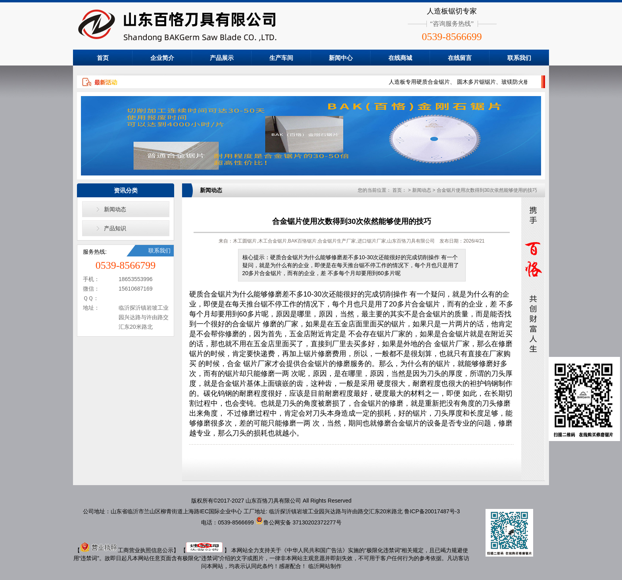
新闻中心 (341, 57)
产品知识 (115, 228)
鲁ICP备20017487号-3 (432, 511)
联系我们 (519, 57)
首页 (103, 57)
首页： (399, 190)
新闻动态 (115, 209)
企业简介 (162, 57)
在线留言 (460, 57)
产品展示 (222, 57)
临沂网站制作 (325, 566)
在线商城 (400, 57)
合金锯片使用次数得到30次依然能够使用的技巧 (487, 190)
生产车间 (281, 57)
